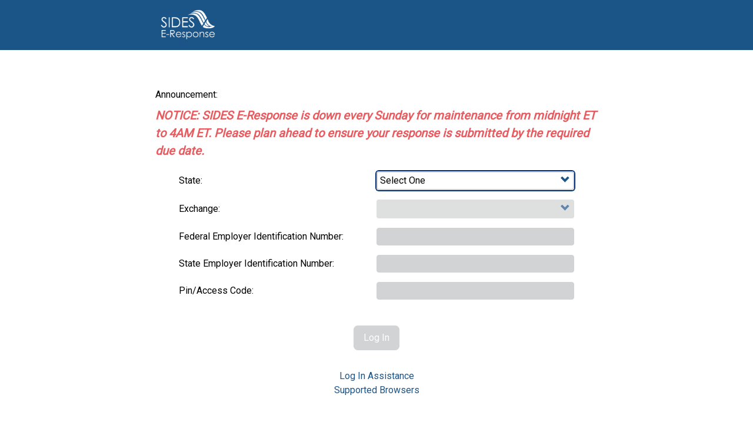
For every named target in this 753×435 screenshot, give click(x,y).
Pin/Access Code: (216, 290)
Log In (376, 337)
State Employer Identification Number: (256, 263)
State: (190, 180)
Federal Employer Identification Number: (261, 236)
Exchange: (199, 208)
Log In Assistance (376, 375)
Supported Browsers (376, 390)
